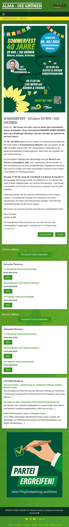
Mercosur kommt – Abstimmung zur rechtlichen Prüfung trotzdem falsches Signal (33, 386)
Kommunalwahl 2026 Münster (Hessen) (21, 283)
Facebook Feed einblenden (34, 254)
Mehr (8, 277)
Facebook (8, 229)
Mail (44, 226)
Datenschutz (55, 525)
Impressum (43, 525)
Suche (34, 525)
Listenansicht (45, 234)
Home (10, 525)
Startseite (23, 18)
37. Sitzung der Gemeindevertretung (20, 269)
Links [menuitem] (40, 519)
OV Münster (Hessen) (10, 18)
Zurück (60, 234)
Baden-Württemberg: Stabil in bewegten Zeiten (25, 413)
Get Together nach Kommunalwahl (19, 296)
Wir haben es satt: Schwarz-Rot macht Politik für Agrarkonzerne (31, 402)
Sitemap (26, 525)
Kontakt (18, 525)
